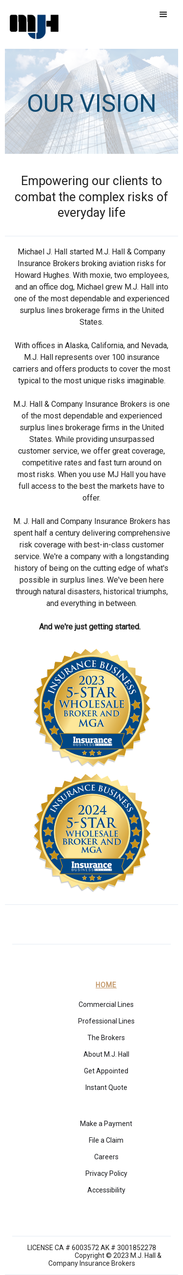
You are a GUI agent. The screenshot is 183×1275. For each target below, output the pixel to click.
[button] (163, 14)
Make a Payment (106, 1124)
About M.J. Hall (106, 1054)
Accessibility (106, 1190)
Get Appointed (106, 1071)
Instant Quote (106, 1087)
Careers (106, 1157)
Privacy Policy (106, 1173)
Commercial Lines (106, 1004)
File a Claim (106, 1140)
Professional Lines (106, 1021)
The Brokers (106, 1038)
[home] (32, 24)
